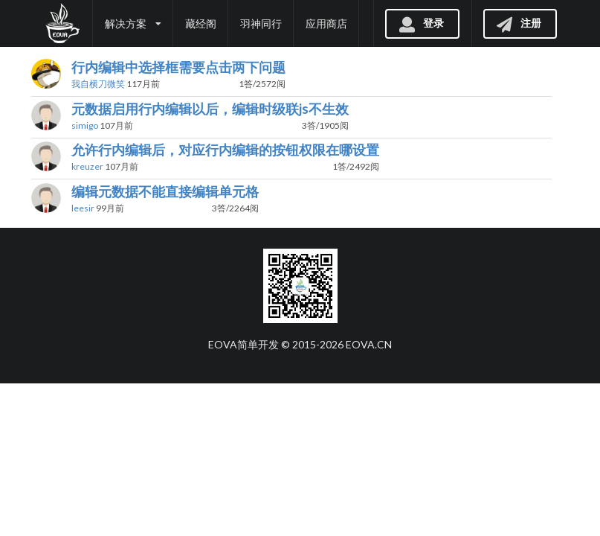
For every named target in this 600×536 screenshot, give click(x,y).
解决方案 (133, 23)
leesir (82, 208)
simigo (84, 125)
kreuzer (87, 166)
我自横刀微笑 (98, 83)
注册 (518, 23)
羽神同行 (261, 23)
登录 (421, 23)
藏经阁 (200, 23)
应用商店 (326, 23)
